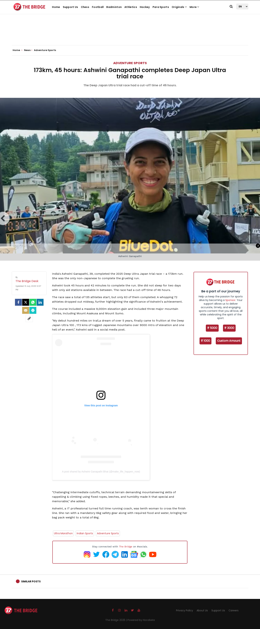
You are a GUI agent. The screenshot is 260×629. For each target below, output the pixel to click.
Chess (85, 7)
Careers (234, 610)
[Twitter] (25, 302)
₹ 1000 (205, 341)
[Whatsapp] (32, 302)
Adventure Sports (130, 63)
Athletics (130, 7)
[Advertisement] (130, 34)
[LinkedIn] (40, 302)
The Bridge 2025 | (116, 620)
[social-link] (29, 318)
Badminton (114, 7)
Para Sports (161, 7)
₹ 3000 (229, 328)
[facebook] (18, 302)
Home (56, 7)
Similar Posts (31, 581)
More (194, 7)
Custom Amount (228, 341)
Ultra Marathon (63, 533)
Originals (179, 7)
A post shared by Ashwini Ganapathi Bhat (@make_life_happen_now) (101, 471)
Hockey (145, 7)
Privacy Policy (184, 610)
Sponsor (230, 300)
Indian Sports (85, 533)
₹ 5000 (212, 328)
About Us (202, 610)
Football (98, 7)
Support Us (70, 7)
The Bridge (125, 546)
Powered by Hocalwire (141, 620)
